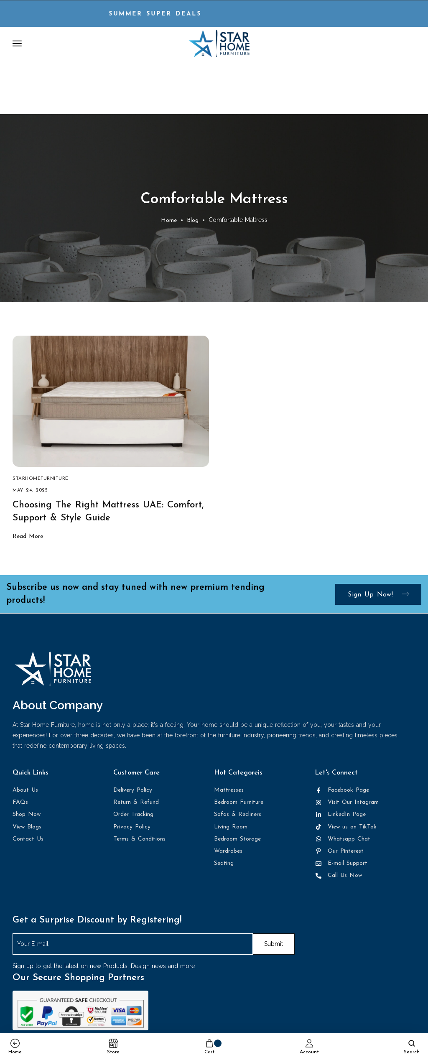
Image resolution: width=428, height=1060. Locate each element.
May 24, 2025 (30, 491)
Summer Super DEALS (166, 14)
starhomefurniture (41, 479)
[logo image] (219, 43)
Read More (28, 537)
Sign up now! (378, 595)
